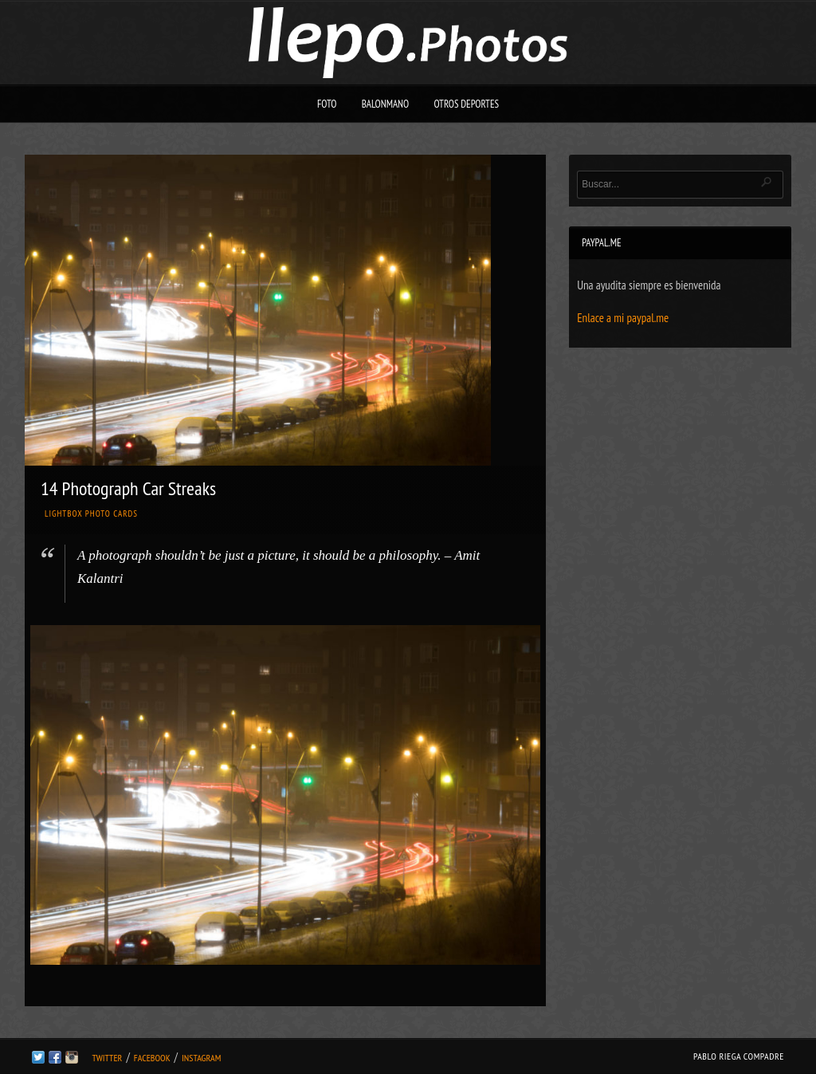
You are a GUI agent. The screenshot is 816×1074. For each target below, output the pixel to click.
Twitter (107, 1058)
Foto (327, 104)
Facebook (152, 1058)
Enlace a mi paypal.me (623, 317)
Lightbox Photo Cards (91, 513)
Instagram (201, 1058)
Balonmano (386, 104)
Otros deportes (466, 104)
